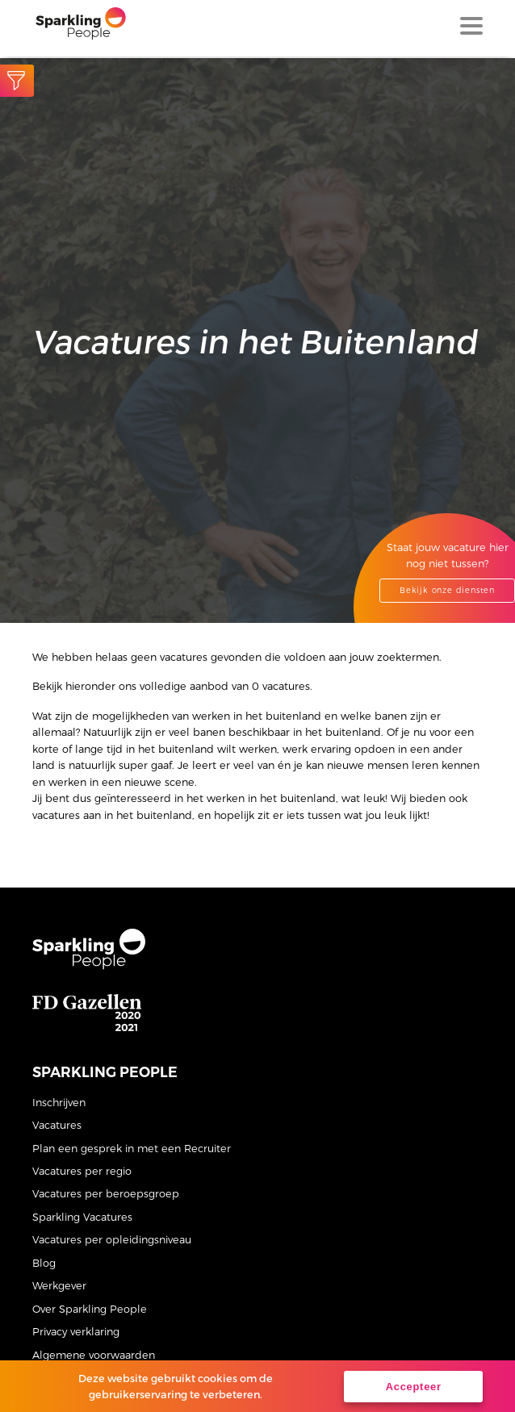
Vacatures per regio (82, 1170)
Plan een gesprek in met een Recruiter (131, 1148)
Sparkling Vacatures (82, 1216)
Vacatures (57, 1124)
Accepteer (414, 1387)
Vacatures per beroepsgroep (105, 1193)
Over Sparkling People (89, 1308)
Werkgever (59, 1285)
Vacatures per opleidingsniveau (111, 1239)
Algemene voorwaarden (93, 1354)
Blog (44, 1262)
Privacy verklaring (75, 1331)
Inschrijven (59, 1102)
